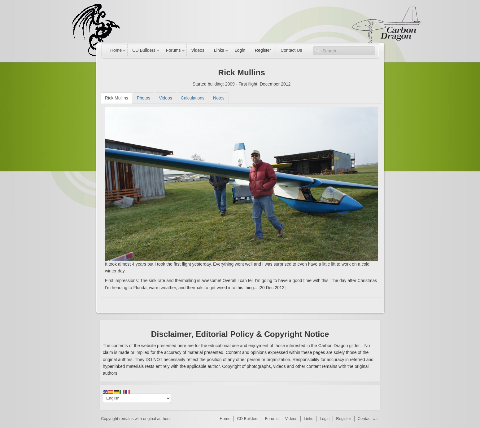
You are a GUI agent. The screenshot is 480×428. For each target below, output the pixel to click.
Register (263, 50)
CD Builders (143, 50)
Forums (173, 50)
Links (219, 50)
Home (116, 50)
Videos (198, 50)
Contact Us (291, 50)
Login (240, 50)
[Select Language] (137, 398)
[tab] (116, 98)
